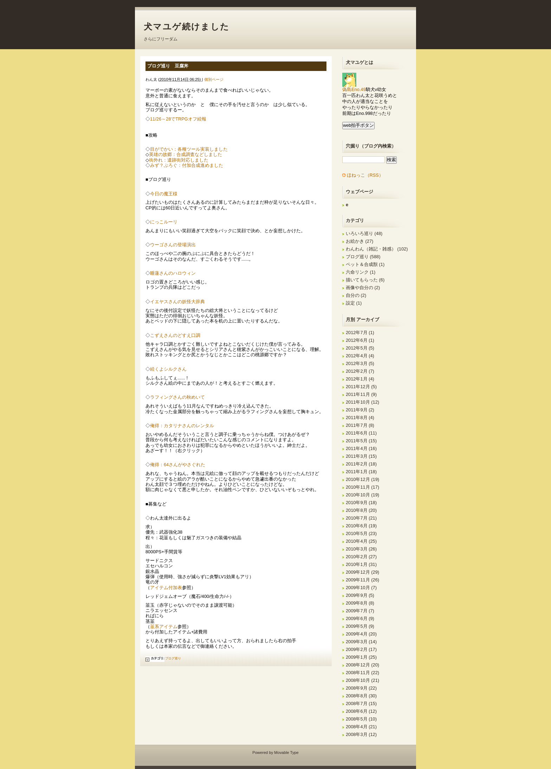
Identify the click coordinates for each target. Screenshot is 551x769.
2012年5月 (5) (360, 348)
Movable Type (286, 752)
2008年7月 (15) (361, 703)
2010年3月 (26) (361, 549)
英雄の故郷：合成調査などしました (185, 154)
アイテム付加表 (166, 587)
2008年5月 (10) (361, 719)
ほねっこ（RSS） (365, 175)
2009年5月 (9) (360, 626)
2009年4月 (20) (361, 634)
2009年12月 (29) (362, 572)
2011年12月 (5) (361, 386)
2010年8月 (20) (361, 510)
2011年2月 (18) (361, 464)
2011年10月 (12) (362, 402)
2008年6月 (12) (361, 711)
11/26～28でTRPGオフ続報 (178, 119)
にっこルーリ (163, 221)
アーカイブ (367, 319)
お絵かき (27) (359, 241)
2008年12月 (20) (362, 664)
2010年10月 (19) (362, 494)
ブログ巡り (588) (363, 256)
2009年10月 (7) (361, 587)
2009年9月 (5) (360, 595)
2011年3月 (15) (361, 456)
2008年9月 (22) (361, 688)
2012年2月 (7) (360, 371)
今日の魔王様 (163, 193)
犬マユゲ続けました (187, 26)
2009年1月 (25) (361, 657)
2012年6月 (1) (360, 340)
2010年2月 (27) (361, 556)
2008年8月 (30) (361, 695)
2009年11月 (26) (362, 579)
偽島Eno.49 (354, 87)
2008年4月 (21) (361, 726)
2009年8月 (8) (360, 603)
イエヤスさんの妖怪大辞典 (177, 301)
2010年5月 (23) (361, 533)
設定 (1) (354, 303)
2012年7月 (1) (360, 332)
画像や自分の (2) (363, 287)
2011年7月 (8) (360, 425)
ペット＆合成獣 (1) (365, 264)
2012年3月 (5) (360, 363)
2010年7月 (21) (361, 518)
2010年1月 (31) (361, 564)
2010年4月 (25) (361, 541)
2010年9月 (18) (361, 502)
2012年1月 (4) (360, 379)
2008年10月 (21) (362, 680)
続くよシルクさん (168, 369)
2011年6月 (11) (361, 433)
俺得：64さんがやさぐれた (177, 464)
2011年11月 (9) (361, 394)
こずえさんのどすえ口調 (175, 335)
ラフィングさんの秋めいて (177, 397)
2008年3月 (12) (361, 734)
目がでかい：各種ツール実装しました (189, 149)
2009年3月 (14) (361, 641)
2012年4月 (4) (360, 355)
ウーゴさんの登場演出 (173, 244)
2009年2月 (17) (361, 649)
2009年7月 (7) (360, 610)
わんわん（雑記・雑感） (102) (377, 249)
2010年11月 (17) (362, 487)
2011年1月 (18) (361, 471)
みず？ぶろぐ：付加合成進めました (186, 165)
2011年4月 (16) (361, 448)
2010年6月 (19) (361, 525)
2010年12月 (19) (362, 479)
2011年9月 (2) (360, 409)
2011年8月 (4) (360, 417)
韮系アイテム (163, 626)
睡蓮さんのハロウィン (173, 273)
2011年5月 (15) (361, 440)
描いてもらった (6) (365, 279)
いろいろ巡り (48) (364, 233)
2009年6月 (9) (360, 618)
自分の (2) (356, 295)
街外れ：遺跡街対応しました (178, 160)
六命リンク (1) (360, 272)
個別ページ (213, 79)
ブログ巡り (173, 658)
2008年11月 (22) (362, 672)
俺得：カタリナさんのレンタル (182, 425)
